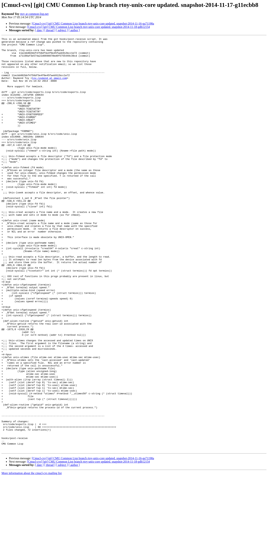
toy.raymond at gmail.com (49, 86)
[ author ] (74, 30)
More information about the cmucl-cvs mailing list (31, 555)
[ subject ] (62, 30)
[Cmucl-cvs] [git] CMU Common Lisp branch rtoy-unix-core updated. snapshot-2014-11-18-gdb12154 (88, 26)
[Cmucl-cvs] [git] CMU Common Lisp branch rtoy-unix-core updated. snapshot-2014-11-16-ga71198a (93, 23)
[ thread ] (49, 30)
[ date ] (39, 30)
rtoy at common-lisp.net (34, 13)
